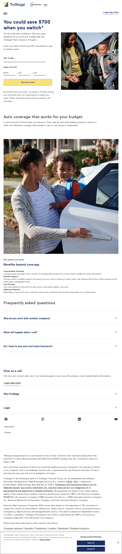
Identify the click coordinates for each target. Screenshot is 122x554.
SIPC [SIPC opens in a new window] (76, 482)
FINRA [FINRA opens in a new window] (69, 482)
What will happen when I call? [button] (60, 332)
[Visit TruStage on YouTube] (116, 419)
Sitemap (8, 432)
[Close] (118, 542)
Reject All (90, 543)
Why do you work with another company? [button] (60, 318)
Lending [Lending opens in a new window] (52, 528)
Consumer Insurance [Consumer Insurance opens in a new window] (13, 528)
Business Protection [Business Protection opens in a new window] (80, 528)
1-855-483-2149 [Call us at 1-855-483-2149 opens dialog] (110, 13)
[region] (61, 543)
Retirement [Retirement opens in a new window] (63, 528)
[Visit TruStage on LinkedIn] (79, 419)
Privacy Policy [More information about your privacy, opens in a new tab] (45, 540)
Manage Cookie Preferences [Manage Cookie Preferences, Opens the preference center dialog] (90, 537)
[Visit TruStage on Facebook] (6, 419)
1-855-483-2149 (12, 383)
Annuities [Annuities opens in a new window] (29, 528)
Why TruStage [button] (60, 394)
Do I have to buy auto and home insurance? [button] (60, 346)
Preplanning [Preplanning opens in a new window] (40, 528)
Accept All (90, 549)
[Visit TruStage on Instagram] (42, 419)
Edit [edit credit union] (45, 5)
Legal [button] (60, 408)
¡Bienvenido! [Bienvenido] (9, 427)
